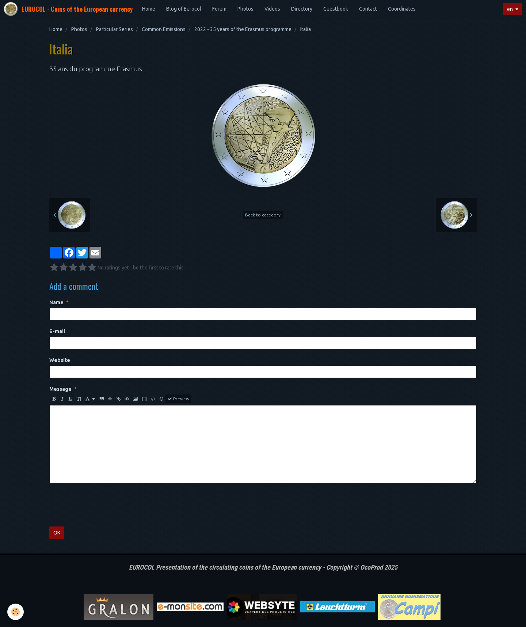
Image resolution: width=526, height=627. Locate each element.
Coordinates (402, 9)
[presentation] (104, 505)
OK (56, 533)
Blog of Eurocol (183, 9)
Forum (219, 9)
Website (59, 360)
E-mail (57, 331)
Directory (301, 9)
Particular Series (114, 29)
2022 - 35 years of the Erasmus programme (242, 29)
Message (60, 389)
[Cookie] (15, 612)
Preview (178, 398)
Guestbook (335, 9)
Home (148, 9)
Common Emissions (164, 29)
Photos (245, 9)
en (510, 9)
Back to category (263, 214)
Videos (272, 9)
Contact (368, 9)
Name (56, 302)
